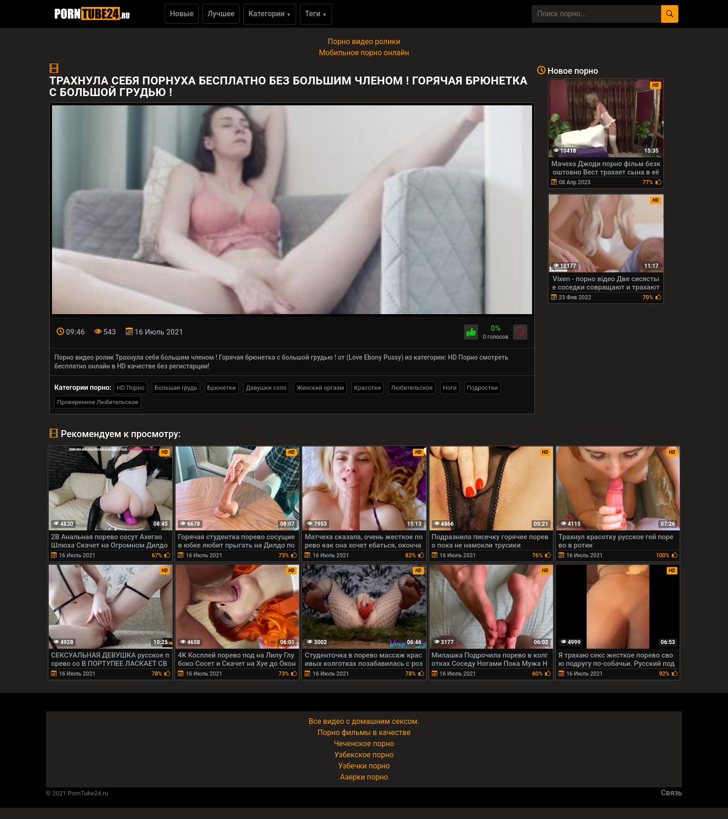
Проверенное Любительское (97, 402)
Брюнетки (222, 387)
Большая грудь (176, 387)
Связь (671, 792)
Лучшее (221, 13)
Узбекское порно (364, 754)
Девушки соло (266, 387)
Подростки (482, 387)
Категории (269, 13)
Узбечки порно (364, 765)
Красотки (367, 387)
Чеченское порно (364, 743)
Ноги (450, 387)
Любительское (412, 387)
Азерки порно (364, 777)
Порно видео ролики (364, 41)
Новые (182, 13)
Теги (316, 13)
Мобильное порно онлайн (364, 52)
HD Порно (130, 387)
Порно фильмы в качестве (364, 732)
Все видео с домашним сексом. (364, 721)
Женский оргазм (320, 387)
